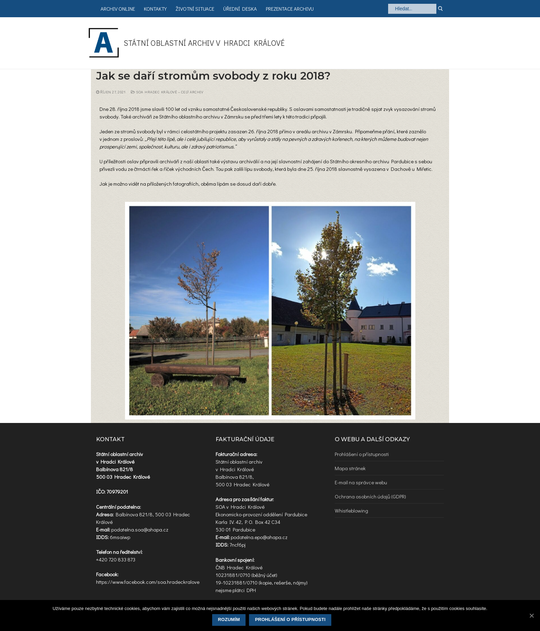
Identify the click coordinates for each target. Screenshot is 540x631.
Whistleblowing (351, 510)
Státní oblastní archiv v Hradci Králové (204, 43)
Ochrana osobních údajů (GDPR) (370, 496)
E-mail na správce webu (361, 482)
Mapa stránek (350, 468)
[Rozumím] (531, 615)
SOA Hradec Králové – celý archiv (167, 92)
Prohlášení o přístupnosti (362, 454)
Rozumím (229, 619)
